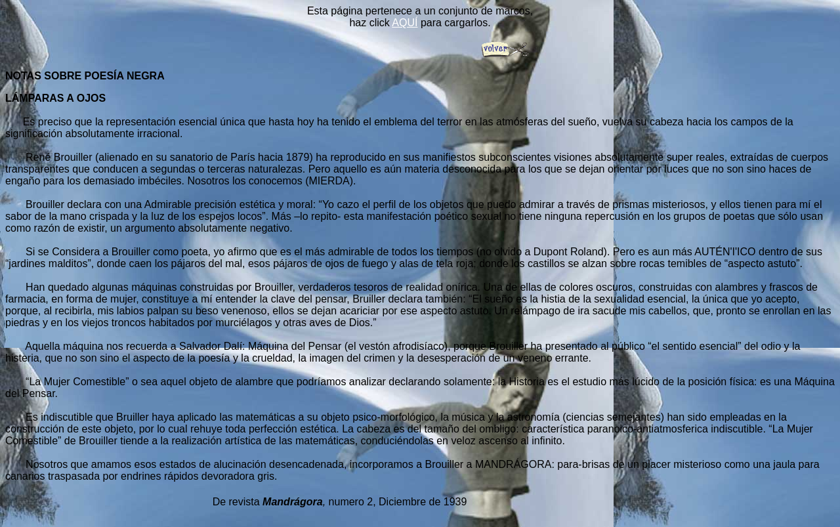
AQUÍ (404, 22)
